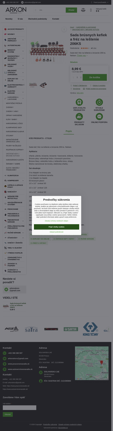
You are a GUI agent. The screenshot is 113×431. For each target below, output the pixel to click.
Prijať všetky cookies (56, 227)
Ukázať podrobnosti (56, 232)
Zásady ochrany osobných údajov (56, 221)
